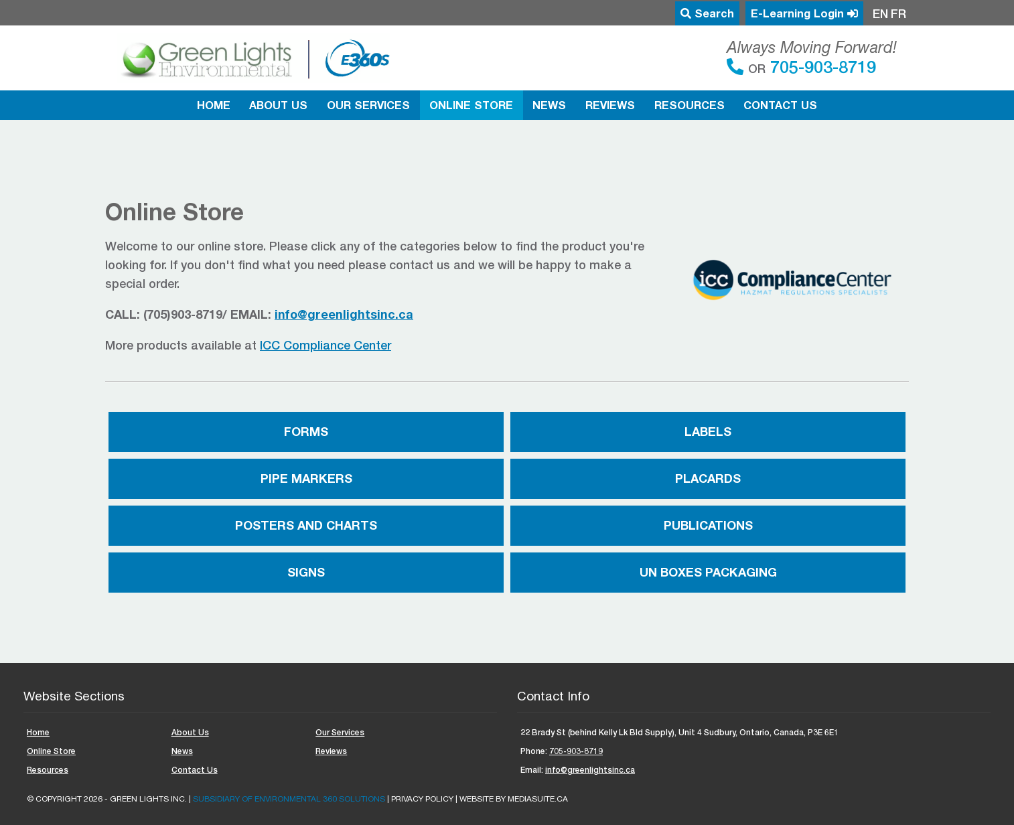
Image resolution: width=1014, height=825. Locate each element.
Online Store (471, 105)
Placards (708, 478)
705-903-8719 (821, 66)
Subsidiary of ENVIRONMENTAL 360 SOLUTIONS (289, 799)
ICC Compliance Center (325, 345)
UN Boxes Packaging (708, 572)
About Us (278, 105)
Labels (707, 431)
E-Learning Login (804, 13)
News (549, 105)
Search (707, 13)
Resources (689, 105)
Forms (306, 431)
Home (213, 105)
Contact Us (780, 105)
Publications (708, 525)
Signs (306, 572)
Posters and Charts (306, 525)
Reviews (610, 105)
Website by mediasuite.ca (513, 799)
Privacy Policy (422, 799)
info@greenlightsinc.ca (590, 770)
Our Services (368, 105)
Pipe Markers (306, 478)
